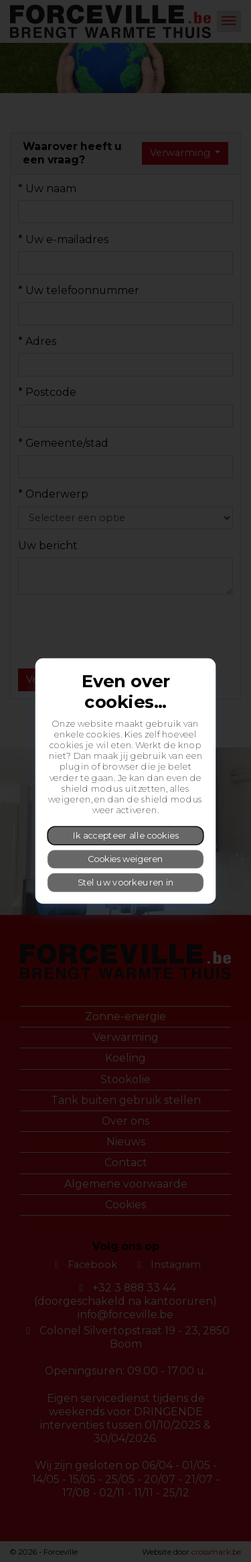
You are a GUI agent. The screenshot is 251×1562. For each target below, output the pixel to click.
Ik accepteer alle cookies (126, 835)
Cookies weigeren (125, 858)
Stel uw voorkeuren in (126, 882)
